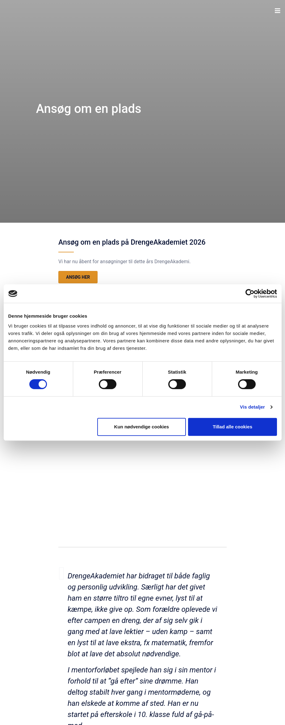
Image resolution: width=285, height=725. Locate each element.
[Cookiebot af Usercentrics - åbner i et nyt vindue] (250, 293)
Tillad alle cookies (232, 426)
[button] (277, 11)
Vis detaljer (252, 407)
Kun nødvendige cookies (141, 426)
